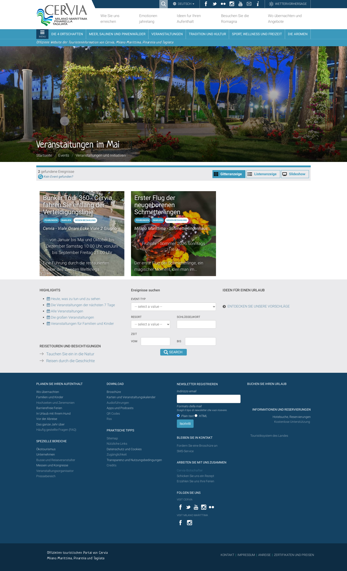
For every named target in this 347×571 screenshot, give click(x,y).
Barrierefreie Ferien (49, 408)
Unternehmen (45, 454)
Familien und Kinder (49, 397)
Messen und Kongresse (52, 465)
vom (134, 341)
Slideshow (297, 174)
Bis (179, 341)
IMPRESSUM (246, 555)
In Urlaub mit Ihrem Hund (53, 413)
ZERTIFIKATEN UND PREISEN (294, 555)
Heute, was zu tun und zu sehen (73, 299)
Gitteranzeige (231, 174)
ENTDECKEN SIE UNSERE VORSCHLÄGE (258, 306)
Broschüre (114, 392)
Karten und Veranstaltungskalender (131, 397)
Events (63, 155)
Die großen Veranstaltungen (72, 317)
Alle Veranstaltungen (65, 311)
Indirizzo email (186, 391)
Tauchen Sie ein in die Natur (70, 354)
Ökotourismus (46, 449)
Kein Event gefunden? (58, 177)
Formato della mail (202, 408)
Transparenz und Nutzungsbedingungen (134, 460)
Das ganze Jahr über (50, 424)
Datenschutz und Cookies (124, 449)
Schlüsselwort (188, 317)
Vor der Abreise (46, 419)
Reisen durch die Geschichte (70, 361)
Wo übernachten (47, 392)
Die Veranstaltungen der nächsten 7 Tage (81, 305)
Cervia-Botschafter (190, 470)
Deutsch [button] (185, 4)
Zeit (134, 334)
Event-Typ (138, 299)
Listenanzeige (265, 174)
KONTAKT (227, 555)
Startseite (44, 155)
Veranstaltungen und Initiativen (101, 155)
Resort (136, 317)
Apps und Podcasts (120, 408)
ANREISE (264, 555)
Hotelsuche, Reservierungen (292, 417)
